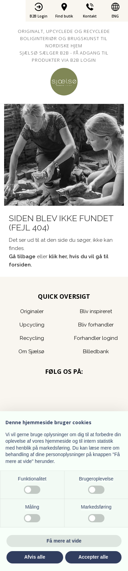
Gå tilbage (22, 256)
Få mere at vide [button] (64, 541)
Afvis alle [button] (34, 557)
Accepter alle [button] (93, 557)
